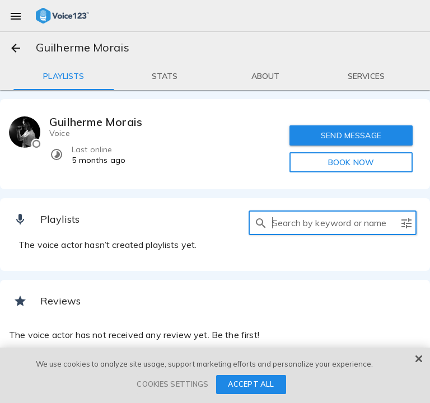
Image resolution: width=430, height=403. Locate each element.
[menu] (15, 15)
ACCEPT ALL (251, 383)
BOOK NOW (351, 162)
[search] (261, 223)
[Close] (418, 358)
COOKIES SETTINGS (172, 383)
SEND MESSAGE (351, 135)
